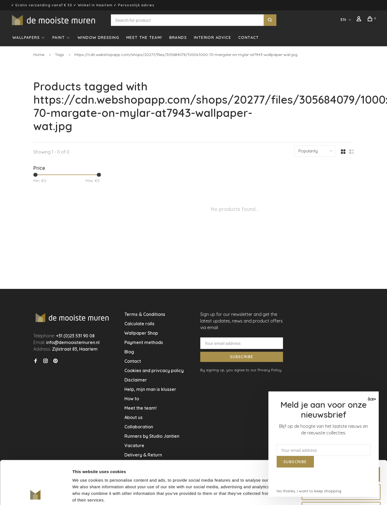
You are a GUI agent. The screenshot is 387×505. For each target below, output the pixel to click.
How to (131, 398)
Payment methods (143, 342)
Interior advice (212, 37)
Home (38, 54)
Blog (129, 351)
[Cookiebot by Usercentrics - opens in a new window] (36, 494)
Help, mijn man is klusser (150, 389)
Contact (248, 37)
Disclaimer (135, 380)
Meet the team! (144, 37)
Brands (178, 37)
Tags (59, 54)
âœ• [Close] (371, 399)
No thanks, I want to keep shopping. (309, 490)
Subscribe (241, 356)
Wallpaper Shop (141, 333)
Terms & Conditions (144, 314)
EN (343, 19)
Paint (58, 37)
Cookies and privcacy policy (154, 370)
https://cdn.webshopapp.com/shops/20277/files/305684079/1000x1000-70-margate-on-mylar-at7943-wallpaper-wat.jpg (185, 54)
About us (133, 417)
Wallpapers (26, 37)
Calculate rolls (139, 323)
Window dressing (98, 37)
